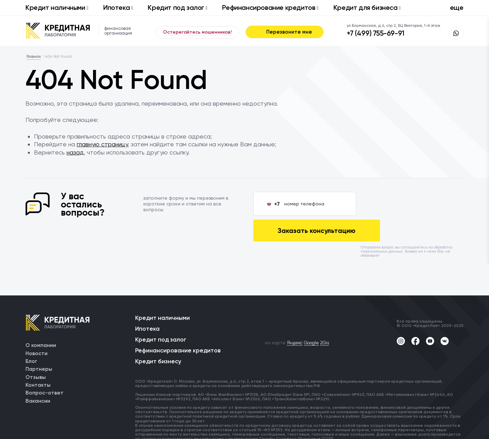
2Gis (330, 316)
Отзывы (35, 352)
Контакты (38, 360)
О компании (40, 319)
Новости (36, 327)
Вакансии (38, 376)
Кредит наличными (56, 7)
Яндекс (296, 316)
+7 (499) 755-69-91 (384, 34)
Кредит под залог (177, 7)
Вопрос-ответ (44, 368)
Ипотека (118, 7)
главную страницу (102, 144)
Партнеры (39, 344)
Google (314, 316)
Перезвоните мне (284, 32)
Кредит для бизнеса (367, 7)
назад (75, 152)
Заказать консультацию (412, 204)
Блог (31, 335)
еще (457, 7)
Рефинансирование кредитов (270, 7)
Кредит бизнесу (158, 338)
